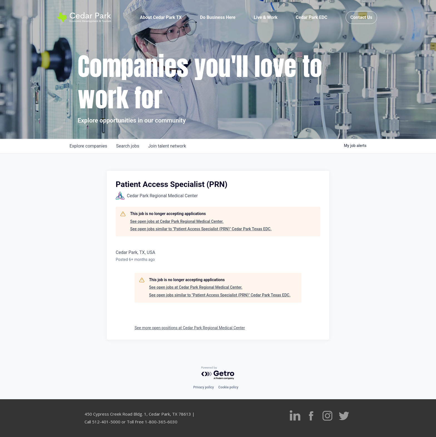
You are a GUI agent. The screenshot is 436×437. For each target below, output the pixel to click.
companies (88, 146)
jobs (127, 146)
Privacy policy (203, 387)
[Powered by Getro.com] (218, 373)
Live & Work (266, 17)
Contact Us (361, 17)
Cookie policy (228, 387)
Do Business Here (217, 17)
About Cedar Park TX (161, 17)
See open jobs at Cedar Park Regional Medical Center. (177, 221)
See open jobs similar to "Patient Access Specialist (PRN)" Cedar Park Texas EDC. (201, 229)
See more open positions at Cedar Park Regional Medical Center (190, 328)
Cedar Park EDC (312, 17)
